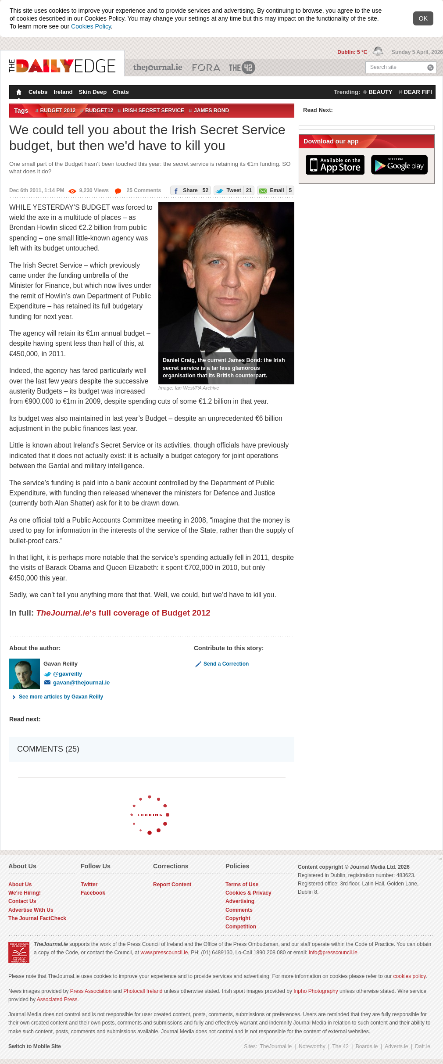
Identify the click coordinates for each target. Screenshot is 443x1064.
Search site (383, 67)
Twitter (89, 884)
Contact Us (22, 901)
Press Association (91, 991)
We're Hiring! (24, 893)
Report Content (172, 884)
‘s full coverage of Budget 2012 (123, 612)
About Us (20, 884)
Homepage (18, 93)
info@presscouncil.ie (333, 952)
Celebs (38, 92)
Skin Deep (93, 92)
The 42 (242, 67)
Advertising (239, 901)
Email (274, 190)
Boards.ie (367, 1046)
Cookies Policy (91, 26)
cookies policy (409, 976)
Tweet (233, 190)
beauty (380, 92)
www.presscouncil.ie (164, 952)
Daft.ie (422, 1046)
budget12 (99, 110)
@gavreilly (62, 673)
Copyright (237, 918)
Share (189, 190)
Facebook (93, 893)
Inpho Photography (315, 991)
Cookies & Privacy (248, 893)
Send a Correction (221, 664)
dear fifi (418, 92)
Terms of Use (241, 884)
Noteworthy (312, 1046)
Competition (240, 927)
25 (137, 190)
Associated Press (57, 999)
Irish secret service (153, 110)
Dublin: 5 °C (352, 52)
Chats (121, 92)
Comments (239, 910)
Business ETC (206, 67)
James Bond (211, 110)
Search (430, 67)
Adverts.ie (396, 1046)
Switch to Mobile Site (34, 1046)
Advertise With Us (31, 910)
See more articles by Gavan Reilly (56, 697)
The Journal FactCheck (37, 918)
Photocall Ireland (142, 991)
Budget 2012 (58, 110)
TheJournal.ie (158, 67)
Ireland (63, 92)
